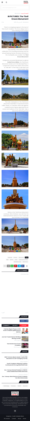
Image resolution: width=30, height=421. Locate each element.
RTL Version (7, 418)
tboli (7, 259)
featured (10, 257)
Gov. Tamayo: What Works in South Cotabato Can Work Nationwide (14, 377)
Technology (6, 386)
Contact (14, 418)
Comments (6, 325)
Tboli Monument (17, 261)
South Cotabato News (18, 416)
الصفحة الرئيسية (24, 13)
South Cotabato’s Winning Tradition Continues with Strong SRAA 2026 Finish (16, 364)
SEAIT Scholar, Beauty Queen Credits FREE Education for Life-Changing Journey (15, 357)
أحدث (26, 312)
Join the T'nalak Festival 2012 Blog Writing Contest (11, 337)
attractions (17, 13)
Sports (19, 386)
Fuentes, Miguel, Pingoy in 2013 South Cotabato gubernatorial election (12, 330)
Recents (15, 325)
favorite (15, 257)
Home (24, 418)
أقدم (3, 312)
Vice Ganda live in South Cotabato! (14, 344)
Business (25, 386)
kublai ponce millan (23, 259)
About (19, 418)
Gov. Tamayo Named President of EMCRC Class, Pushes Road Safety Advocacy (15, 370)
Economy (13, 386)
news (16, 259)
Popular (24, 325)
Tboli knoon (25, 261)
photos (11, 259)
